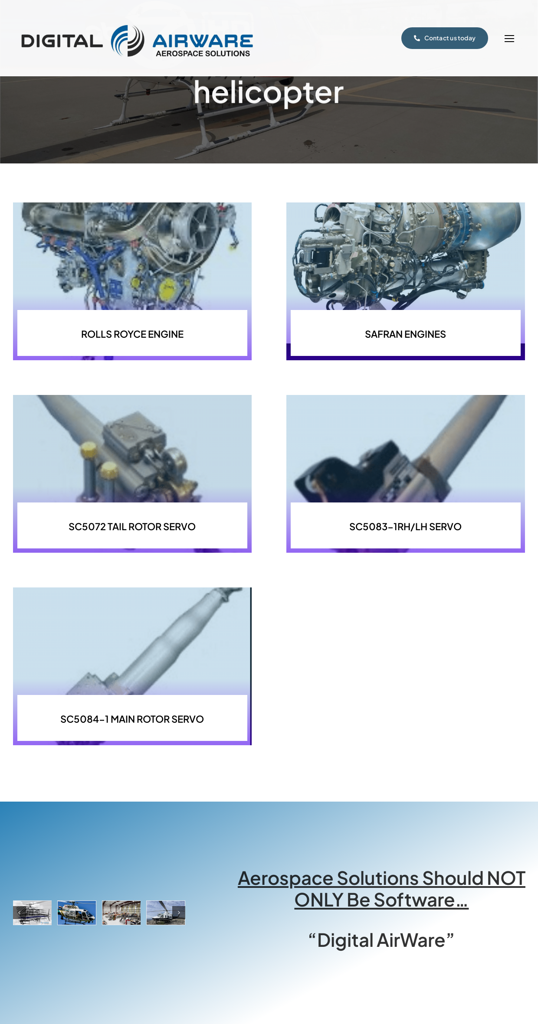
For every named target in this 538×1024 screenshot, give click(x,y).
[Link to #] (509, 38)
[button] (19, 912)
